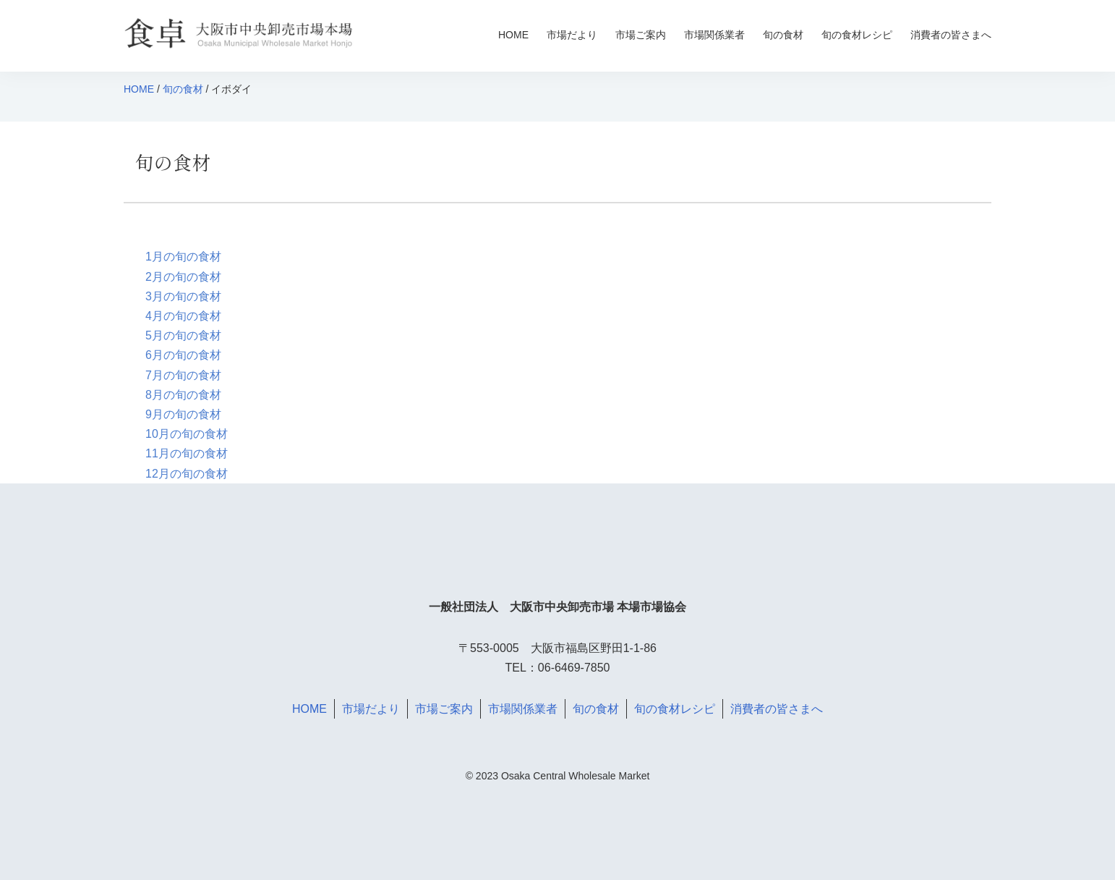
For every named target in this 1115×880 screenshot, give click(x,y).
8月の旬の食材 (183, 395)
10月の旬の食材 (186, 434)
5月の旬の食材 (183, 335)
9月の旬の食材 (183, 414)
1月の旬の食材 (183, 256)
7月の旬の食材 (183, 375)
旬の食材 (783, 35)
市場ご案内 (640, 35)
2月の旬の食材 (183, 277)
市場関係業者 (714, 35)
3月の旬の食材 (183, 296)
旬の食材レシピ (856, 35)
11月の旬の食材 (186, 453)
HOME (513, 35)
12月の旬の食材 (186, 474)
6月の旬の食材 (183, 355)
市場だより (572, 35)
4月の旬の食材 (183, 316)
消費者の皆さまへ (950, 35)
